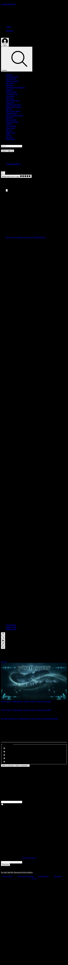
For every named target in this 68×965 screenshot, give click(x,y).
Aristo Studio (11, 126)
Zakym (8, 130)
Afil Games (10, 83)
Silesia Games (11, 120)
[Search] (16, 59)
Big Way (9, 109)
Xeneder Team (11, 113)
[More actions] (3, 173)
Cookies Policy (43, 876)
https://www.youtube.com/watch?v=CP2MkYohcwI (26, 237)
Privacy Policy (8, 876)
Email (3, 860)
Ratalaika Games (12, 81)
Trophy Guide (11, 627)
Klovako (9, 137)
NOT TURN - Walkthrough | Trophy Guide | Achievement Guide (26, 710)
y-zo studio (10, 96)
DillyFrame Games (13, 111)
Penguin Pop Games (13, 107)
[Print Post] (3, 647)
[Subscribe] (5, 865)
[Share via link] (3, 644)
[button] (34, 143)
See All (4, 662)
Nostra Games (11, 92)
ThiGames (10, 98)
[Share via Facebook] (3, 634)
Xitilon (8, 135)
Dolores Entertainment (14, 115)
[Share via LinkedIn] (3, 640)
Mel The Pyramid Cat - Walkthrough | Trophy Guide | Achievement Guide (29, 719)
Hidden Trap (10, 133)
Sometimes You (12, 94)
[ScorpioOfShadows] (8, 4)
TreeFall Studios (12, 122)
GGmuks (9, 90)
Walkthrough (11, 629)
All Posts (9, 75)
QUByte (9, 124)
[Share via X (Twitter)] (3, 637)
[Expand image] (7, 190)
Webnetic (9, 85)
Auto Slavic (10, 128)
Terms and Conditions (25, 876)
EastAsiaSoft (11, 79)
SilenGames (10, 139)
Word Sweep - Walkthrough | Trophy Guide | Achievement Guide (26, 701)
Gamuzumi (10, 102)
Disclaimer (57, 876)
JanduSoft (9, 118)
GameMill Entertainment (15, 87)
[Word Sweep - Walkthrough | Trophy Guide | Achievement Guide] (34, 681)
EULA (34, 878)
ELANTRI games (12, 100)
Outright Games (12, 77)
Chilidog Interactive (13, 105)
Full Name (5, 800)
